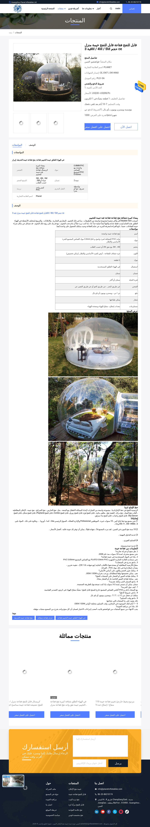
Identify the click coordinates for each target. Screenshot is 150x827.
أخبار (99, 8)
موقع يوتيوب (103, 812)
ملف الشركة (51, 789)
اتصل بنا (49, 805)
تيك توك (127, 812)
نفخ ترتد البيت (74, 799)
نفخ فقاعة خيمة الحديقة (23, 618)
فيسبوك (109, 812)
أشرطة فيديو (73, 8)
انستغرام (121, 812)
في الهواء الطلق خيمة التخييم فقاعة (71, 618)
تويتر (115, 812)
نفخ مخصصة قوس (76, 815)
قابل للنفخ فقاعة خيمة (77, 794)
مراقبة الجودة (51, 799)
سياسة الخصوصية (53, 815)
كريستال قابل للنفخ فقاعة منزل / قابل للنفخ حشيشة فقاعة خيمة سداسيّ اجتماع (29, 703)
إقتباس (132, 8)
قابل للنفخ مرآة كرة (76, 805)
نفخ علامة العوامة (75, 810)
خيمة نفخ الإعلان (75, 789)
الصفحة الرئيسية (47, 8)
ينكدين (97, 812)
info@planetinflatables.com (108, 2)
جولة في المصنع (52, 794)
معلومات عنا (87, 8)
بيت (10, 32)
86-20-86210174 (133, 2)
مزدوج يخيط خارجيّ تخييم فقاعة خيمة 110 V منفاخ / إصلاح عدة (120, 703)
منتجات (61, 8)
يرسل (118, 763)
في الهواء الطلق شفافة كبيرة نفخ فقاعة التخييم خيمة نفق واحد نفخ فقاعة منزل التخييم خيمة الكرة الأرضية (73, 703)
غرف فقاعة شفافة (45, 618)
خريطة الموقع (51, 810)
